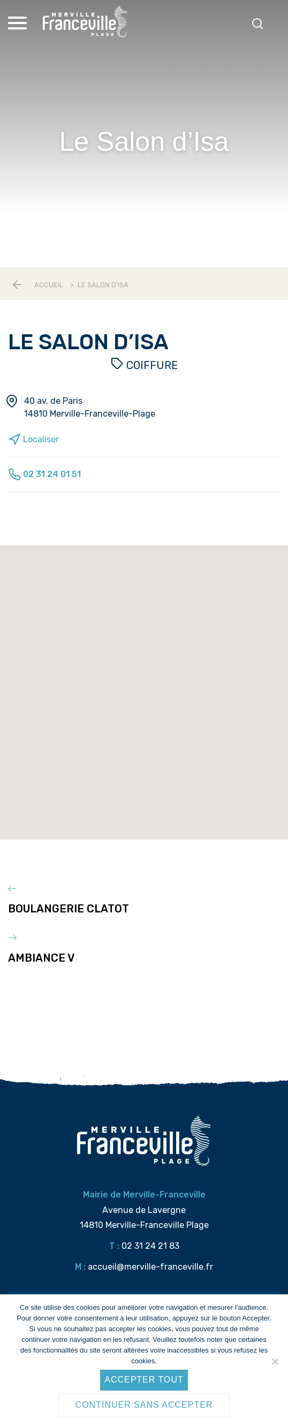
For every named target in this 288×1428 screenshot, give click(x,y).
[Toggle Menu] (18, 23)
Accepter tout (144, 1379)
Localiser (33, 439)
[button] (148, 706)
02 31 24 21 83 (150, 1246)
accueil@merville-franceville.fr (150, 1267)
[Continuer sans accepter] (274, 1361)
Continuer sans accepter (144, 1404)
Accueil (48, 285)
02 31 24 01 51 (44, 474)
